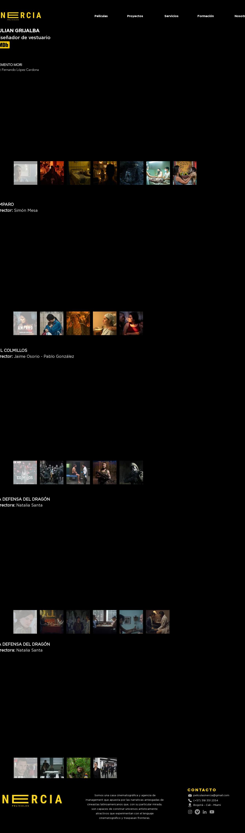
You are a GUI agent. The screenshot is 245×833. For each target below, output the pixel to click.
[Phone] (190, 800)
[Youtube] (212, 812)
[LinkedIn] (204, 812)
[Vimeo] (197, 812)
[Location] (190, 805)
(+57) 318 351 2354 (205, 800)
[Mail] (190, 795)
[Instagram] (190, 812)
